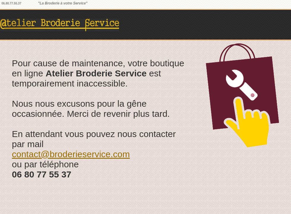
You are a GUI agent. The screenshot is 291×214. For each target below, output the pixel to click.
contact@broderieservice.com (71, 154)
